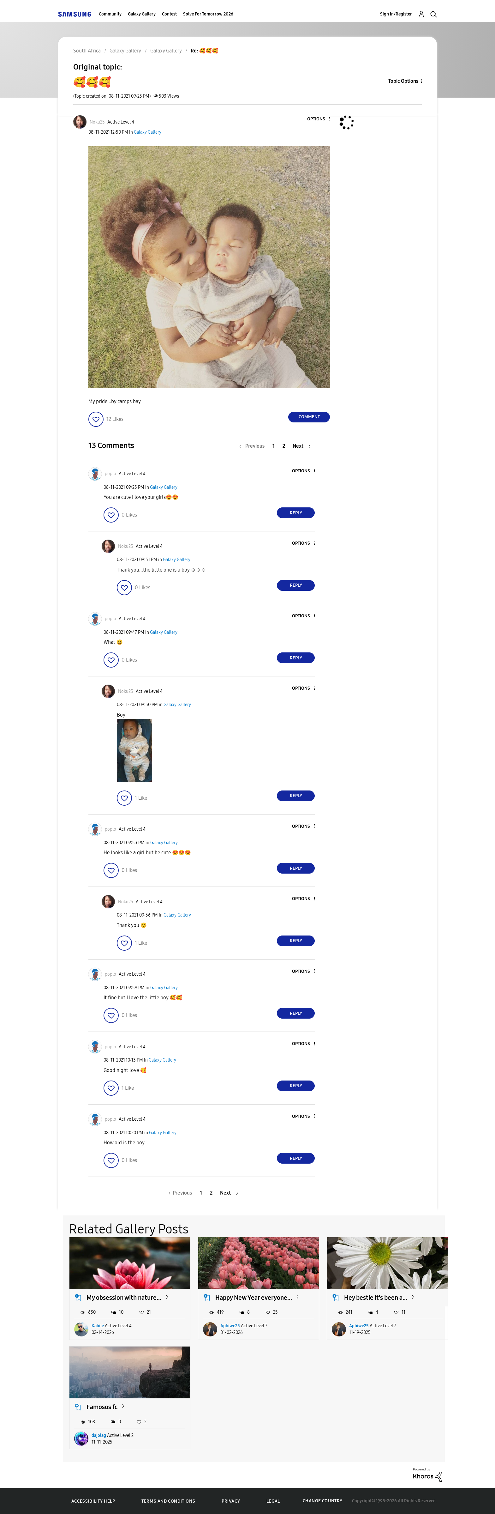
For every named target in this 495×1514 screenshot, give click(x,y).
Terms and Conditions (168, 1501)
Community (110, 14)
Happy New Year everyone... (253, 1297)
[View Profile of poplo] (110, 473)
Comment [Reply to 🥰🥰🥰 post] (309, 417)
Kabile (98, 1326)
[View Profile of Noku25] (97, 122)
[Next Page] (302, 445)
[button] (319, 119)
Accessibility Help (93, 1501)
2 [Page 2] (284, 446)
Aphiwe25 (230, 1326)
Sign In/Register (396, 14)
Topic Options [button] (403, 81)
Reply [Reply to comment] (296, 513)
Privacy (231, 1501)
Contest (169, 14)
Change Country (323, 1501)
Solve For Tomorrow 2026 (208, 14)
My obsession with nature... (123, 1297)
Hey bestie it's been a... (375, 1297)
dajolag (99, 1435)
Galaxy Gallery (142, 14)
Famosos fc (101, 1407)
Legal (273, 1501)
